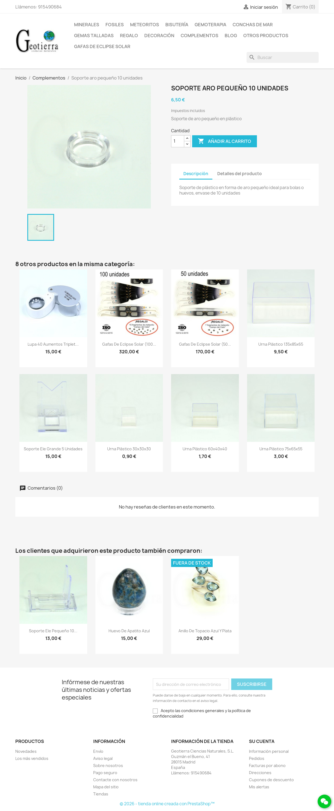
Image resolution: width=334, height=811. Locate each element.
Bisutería (176, 25)
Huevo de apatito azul (129, 630)
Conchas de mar (253, 25)
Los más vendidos (31, 758)
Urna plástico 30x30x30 (129, 448)
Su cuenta (261, 741)
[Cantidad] (177, 141)
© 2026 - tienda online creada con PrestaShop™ (167, 804)
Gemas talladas (94, 36)
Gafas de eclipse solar (102, 46)
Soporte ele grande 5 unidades (53, 448)
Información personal (269, 751)
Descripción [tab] (195, 174)
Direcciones (260, 772)
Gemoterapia (210, 25)
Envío (98, 751)
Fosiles (115, 25)
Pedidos (256, 758)
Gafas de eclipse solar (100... (129, 344)
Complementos (199, 36)
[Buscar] (283, 57)
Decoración (159, 36)
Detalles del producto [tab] (239, 174)
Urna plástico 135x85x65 (280, 344)
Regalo (129, 36)
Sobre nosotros (108, 765)
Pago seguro (105, 772)
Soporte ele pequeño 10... (53, 630)
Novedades (26, 751)
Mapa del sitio (106, 786)
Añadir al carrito (224, 141)
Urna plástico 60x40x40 (205, 448)
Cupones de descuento (271, 779)
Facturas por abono (267, 765)
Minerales (86, 25)
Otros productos (265, 36)
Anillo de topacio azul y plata (205, 630)
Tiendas (100, 794)
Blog (231, 36)
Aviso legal (103, 758)
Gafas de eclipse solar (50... (205, 344)
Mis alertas (259, 786)
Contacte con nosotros (115, 779)
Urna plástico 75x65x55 (280, 448)
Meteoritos (144, 25)
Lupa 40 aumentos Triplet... (53, 344)
